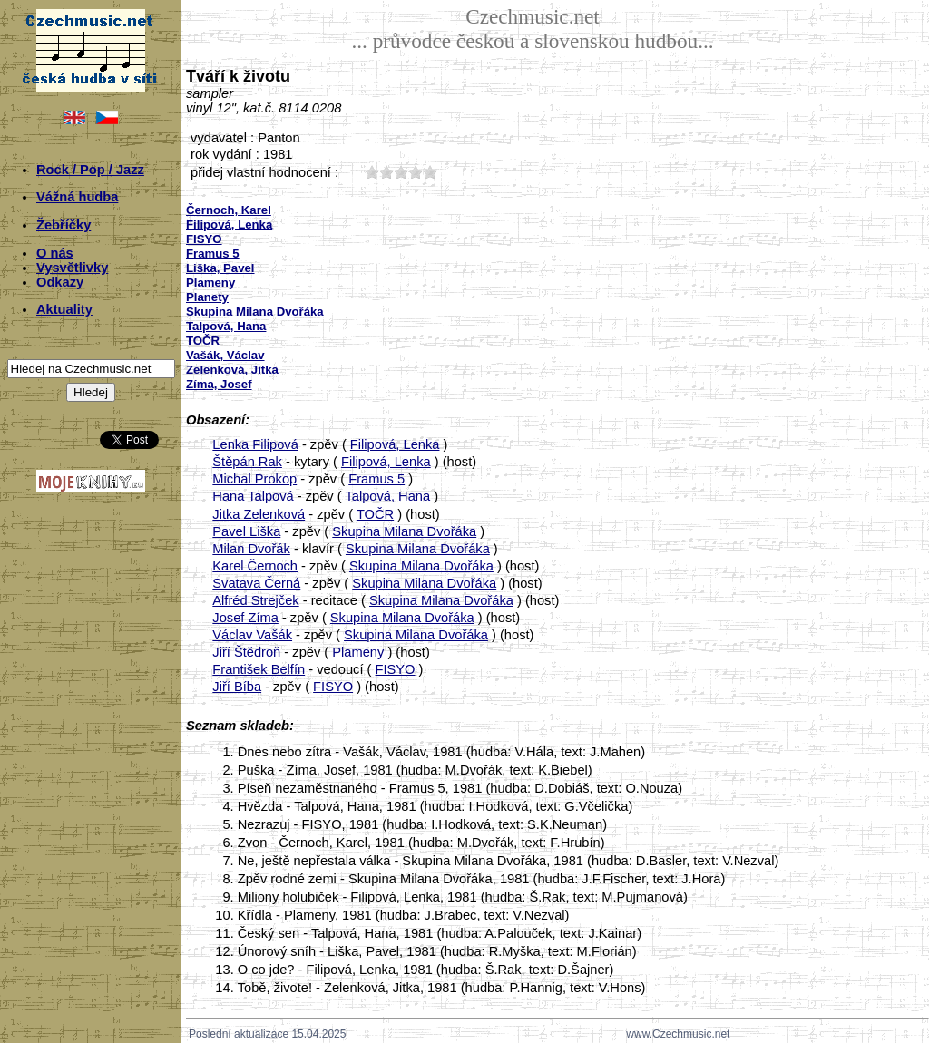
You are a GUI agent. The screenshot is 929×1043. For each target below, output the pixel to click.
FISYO (396, 669)
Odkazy (59, 282)
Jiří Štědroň (246, 652)
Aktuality (64, 309)
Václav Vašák (252, 635)
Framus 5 (376, 479)
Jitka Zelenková (258, 514)
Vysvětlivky (72, 267)
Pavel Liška (246, 531)
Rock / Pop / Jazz (90, 169)
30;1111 (401, 172)
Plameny (358, 652)
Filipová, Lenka (395, 444)
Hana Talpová (252, 496)
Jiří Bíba (236, 686)
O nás (54, 253)
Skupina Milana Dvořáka (404, 531)
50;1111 (430, 172)
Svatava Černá (256, 583)
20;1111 (386, 172)
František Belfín (258, 669)
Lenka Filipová (255, 444)
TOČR (375, 514)
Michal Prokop (254, 479)
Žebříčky (63, 225)
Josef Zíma (245, 617)
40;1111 (415, 172)
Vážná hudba (77, 197)
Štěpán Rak (247, 461)
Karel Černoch (255, 566)
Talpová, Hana (387, 496)
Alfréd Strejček (255, 600)
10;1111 (372, 172)
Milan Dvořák (251, 548)
